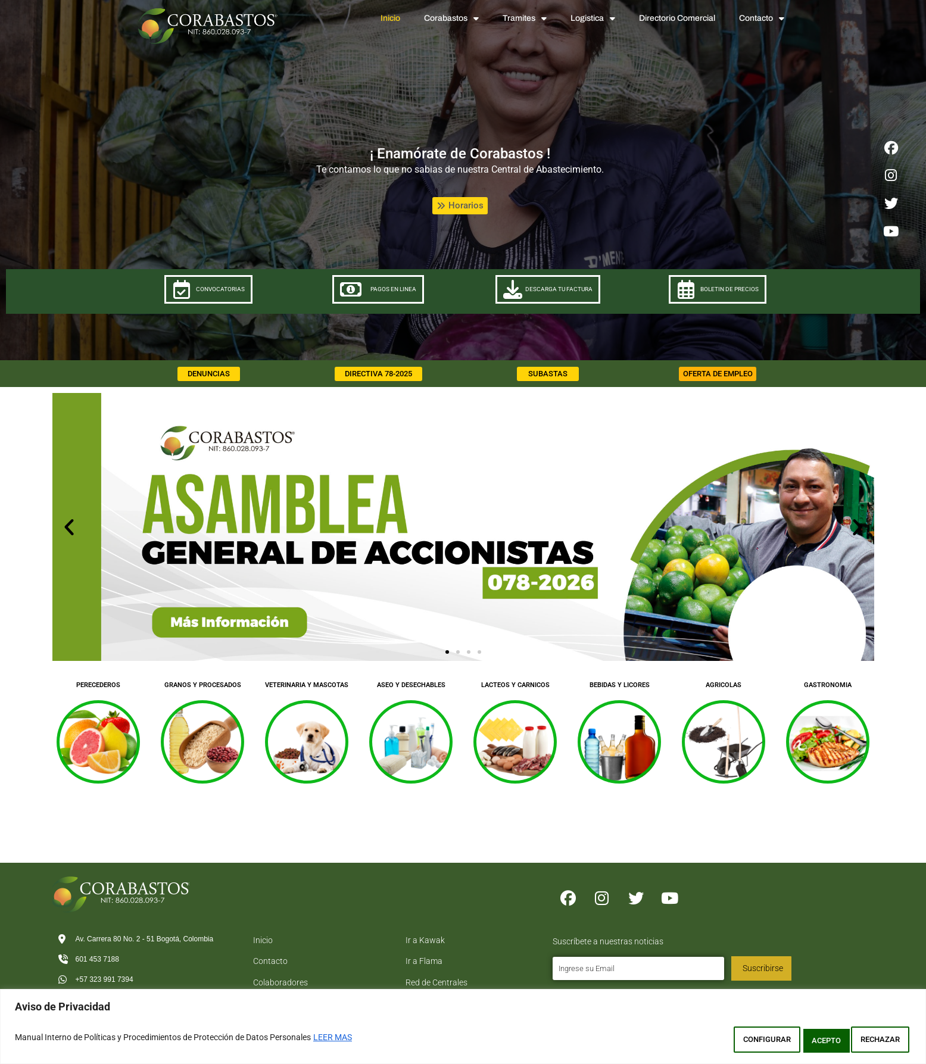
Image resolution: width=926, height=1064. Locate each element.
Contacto (761, 18)
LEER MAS (332, 1041)
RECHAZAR (801, 1041)
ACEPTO (878, 1041)
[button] (69, 545)
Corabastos (451, 18)
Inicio (390, 18)
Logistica (592, 18)
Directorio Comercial (677, 18)
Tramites (525, 18)
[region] (463, 1030)
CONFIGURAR (715, 1041)
